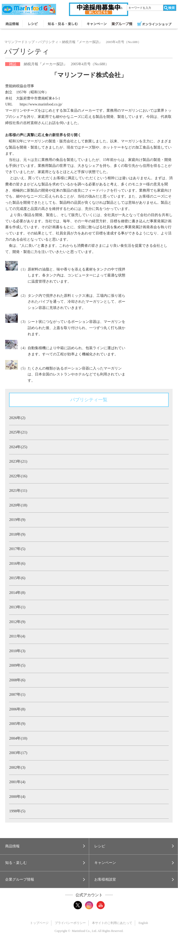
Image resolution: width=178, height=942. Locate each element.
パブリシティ (48, 42)
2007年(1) (17, 694)
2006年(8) (17, 709)
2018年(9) (17, 534)
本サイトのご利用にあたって (112, 923)
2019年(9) (17, 520)
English (117, 8)
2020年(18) (18, 505)
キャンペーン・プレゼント (96, 24)
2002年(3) (17, 767)
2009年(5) (17, 665)
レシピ (33, 24)
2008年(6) (17, 680)
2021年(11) (18, 490)
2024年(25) (18, 447)
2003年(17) (18, 753)
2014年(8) (17, 593)
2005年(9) (17, 724)
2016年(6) (17, 563)
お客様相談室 (97, 8)
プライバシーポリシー (70, 923)
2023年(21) (18, 461)
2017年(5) (17, 549)
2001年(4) (17, 782)
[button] (44, 846)
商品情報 (12, 24)
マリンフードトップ (19, 42)
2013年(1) (17, 607)
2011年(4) (17, 636)
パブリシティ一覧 (88, 399)
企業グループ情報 (122, 24)
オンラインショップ (154, 24)
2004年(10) (18, 738)
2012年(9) (17, 622)
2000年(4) (17, 796)
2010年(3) (17, 651)
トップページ (39, 923)
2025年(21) (18, 432)
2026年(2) (17, 418)
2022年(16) (18, 476)
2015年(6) (17, 578)
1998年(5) (17, 811)
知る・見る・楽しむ (63, 24)
